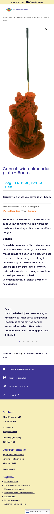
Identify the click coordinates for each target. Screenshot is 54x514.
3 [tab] (28, 341)
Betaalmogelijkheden (14, 489)
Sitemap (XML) (9, 463)
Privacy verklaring (12, 500)
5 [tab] (36, 341)
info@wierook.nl (10, 431)
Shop (20, 353)
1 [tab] (19, 341)
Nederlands (33, 511)
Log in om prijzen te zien (23, 185)
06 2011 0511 (8, 427)
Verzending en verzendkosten (17, 485)
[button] (46, 29)
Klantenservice (11, 481)
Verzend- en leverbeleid (13, 459)
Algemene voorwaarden (15, 504)
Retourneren (10, 496)
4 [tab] (32, 341)
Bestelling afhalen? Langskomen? (19, 492)
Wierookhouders (15, 17)
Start (5, 17)
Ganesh (32, 211)
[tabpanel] (27, 322)
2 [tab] (23, 341)
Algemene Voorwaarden (13, 454)
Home (15, 353)
